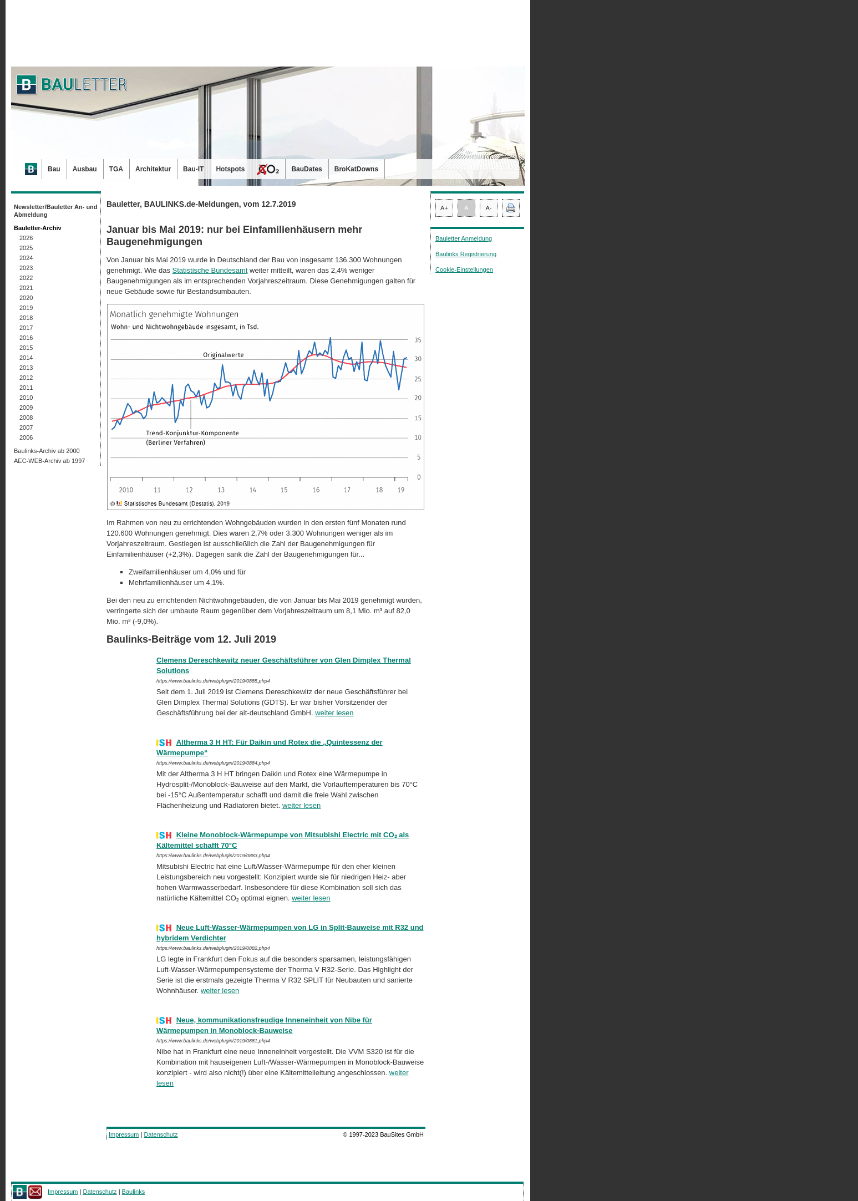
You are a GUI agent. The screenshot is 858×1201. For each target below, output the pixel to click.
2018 (26, 317)
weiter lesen (334, 713)
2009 (26, 407)
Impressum (124, 1134)
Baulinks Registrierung (465, 254)
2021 (26, 287)
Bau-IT (193, 169)
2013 (26, 367)
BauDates (306, 169)
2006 (26, 437)
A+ (444, 208)
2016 (26, 337)
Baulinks (133, 1191)
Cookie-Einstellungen (464, 269)
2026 (26, 238)
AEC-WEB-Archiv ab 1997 (49, 460)
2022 (26, 277)
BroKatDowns (356, 169)
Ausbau (85, 169)
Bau (54, 169)
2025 (26, 248)
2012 (26, 377)
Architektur (153, 169)
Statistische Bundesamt (210, 270)
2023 (26, 267)
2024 (26, 258)
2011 (26, 387)
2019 (26, 307)
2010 (26, 397)
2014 (26, 357)
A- (489, 208)
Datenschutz (160, 1134)
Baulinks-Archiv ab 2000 (47, 450)
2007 (26, 427)
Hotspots (230, 169)
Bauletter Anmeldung (463, 238)
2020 (26, 297)
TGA (116, 169)
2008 (26, 417)
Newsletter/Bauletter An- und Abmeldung (56, 210)
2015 (26, 347)
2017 (26, 327)
